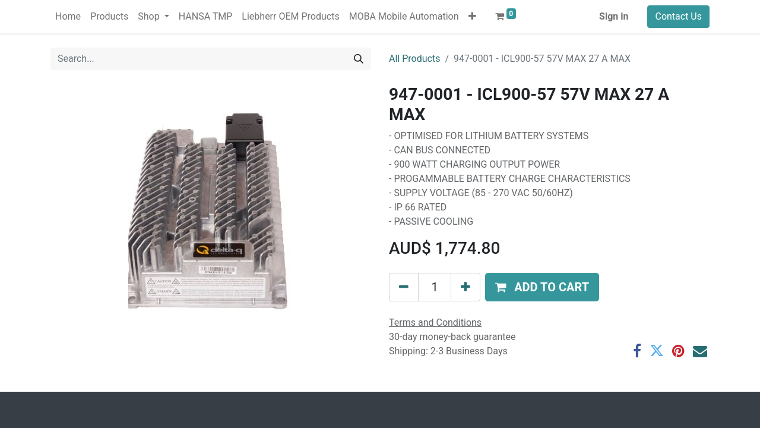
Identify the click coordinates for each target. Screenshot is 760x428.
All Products (414, 58)
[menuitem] (68, 17)
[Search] (358, 59)
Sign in (613, 16)
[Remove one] (404, 287)
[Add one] (465, 287)
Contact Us (678, 16)
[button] (472, 17)
